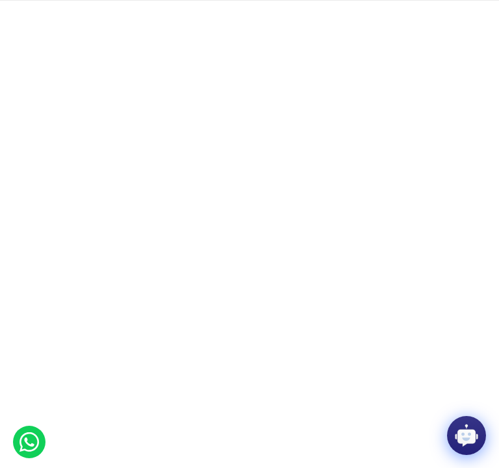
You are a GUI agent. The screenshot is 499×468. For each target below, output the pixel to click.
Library (178, 13)
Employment (135, 13)
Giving (62, 13)
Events (93, 13)
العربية (470, 13)
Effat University (61, 305)
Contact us (272, 13)
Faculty (30, 13)
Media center (221, 13)
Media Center (139, 305)
